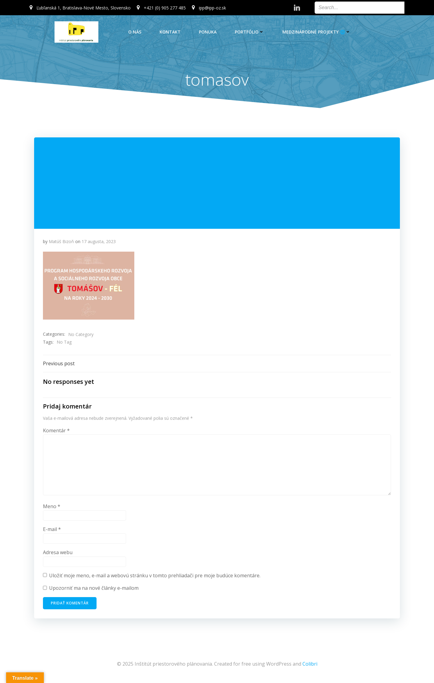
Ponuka (208, 32)
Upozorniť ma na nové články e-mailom (94, 589)
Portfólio (249, 32)
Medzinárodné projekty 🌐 (316, 32)
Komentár (56, 431)
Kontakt (170, 32)
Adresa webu (58, 553)
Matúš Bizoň (61, 242)
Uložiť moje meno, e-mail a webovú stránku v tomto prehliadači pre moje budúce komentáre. (155, 576)
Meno (52, 507)
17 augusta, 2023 (99, 242)
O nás (134, 32)
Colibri (309, 664)
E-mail (52, 530)
